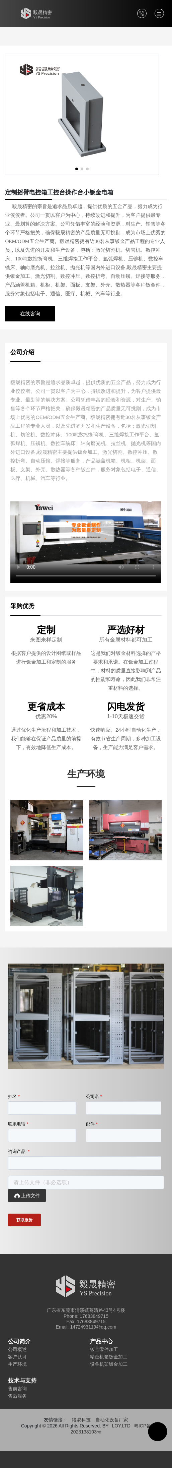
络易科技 (81, 1419)
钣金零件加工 (104, 1349)
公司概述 (17, 1349)
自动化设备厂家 (111, 1419)
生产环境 (17, 1364)
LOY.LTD (121, 1425)
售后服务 (17, 1396)
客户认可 (17, 1356)
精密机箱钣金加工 (108, 1356)
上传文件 (27, 1195)
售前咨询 (17, 1388)
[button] (76, 169)
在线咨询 (30, 313)
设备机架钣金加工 (108, 1364)
